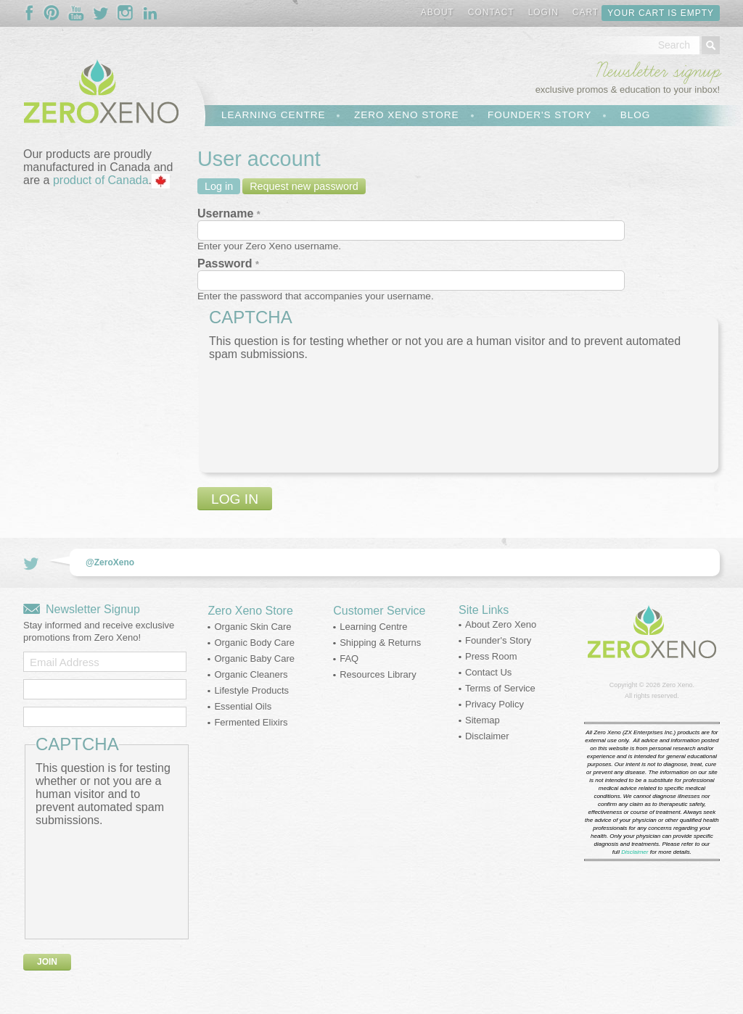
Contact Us (488, 672)
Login (543, 12)
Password (228, 263)
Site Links (484, 610)
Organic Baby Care (254, 658)
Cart (585, 12)
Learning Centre (273, 114)
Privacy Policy (494, 704)
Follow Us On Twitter (100, 13)
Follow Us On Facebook (32, 13)
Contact (491, 12)
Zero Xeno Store (406, 114)
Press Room (491, 656)
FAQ (349, 658)
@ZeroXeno (110, 562)
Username (228, 213)
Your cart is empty (660, 13)
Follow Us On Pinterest (51, 13)
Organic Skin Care (252, 626)
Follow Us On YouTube (76, 13)
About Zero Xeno (500, 624)
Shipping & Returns (380, 642)
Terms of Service (500, 688)
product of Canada (101, 180)
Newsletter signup (658, 71)
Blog (635, 114)
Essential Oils (242, 706)
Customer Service (379, 610)
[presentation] (268, 413)
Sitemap (482, 720)
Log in (219, 186)
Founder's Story (539, 114)
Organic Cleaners (250, 674)
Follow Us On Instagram (125, 13)
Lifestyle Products (251, 690)
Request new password (304, 186)
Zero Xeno (677, 685)
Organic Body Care (254, 642)
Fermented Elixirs (250, 722)
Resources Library (378, 674)
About (437, 12)
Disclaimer (487, 736)
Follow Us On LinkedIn (150, 13)
